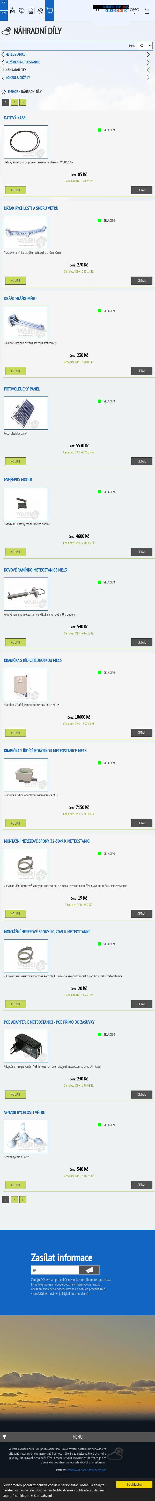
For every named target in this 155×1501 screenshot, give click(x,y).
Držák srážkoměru (20, 298)
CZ (3, 2)
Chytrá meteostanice (31, 10)
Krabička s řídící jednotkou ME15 (33, 660)
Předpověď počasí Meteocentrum (86, 1470)
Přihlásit (148, 10)
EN (4, 13)
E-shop (49, 10)
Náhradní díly (15, 70)
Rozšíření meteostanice (22, 62)
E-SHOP (13, 91)
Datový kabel (15, 118)
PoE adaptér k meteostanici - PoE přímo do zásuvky (49, 1022)
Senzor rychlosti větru (24, 1112)
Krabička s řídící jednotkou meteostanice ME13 (45, 751)
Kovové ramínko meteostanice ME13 (35, 570)
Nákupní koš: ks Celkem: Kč (116, 8)
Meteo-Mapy (12, 10)
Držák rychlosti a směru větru (31, 208)
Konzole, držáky (17, 77)
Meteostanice (21, 10)
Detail (141, 190)
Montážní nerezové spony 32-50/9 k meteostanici (47, 841)
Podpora (40, 10)
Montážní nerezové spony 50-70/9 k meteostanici (47, 932)
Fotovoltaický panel (22, 389)
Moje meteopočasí (136, 10)
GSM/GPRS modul (18, 479)
